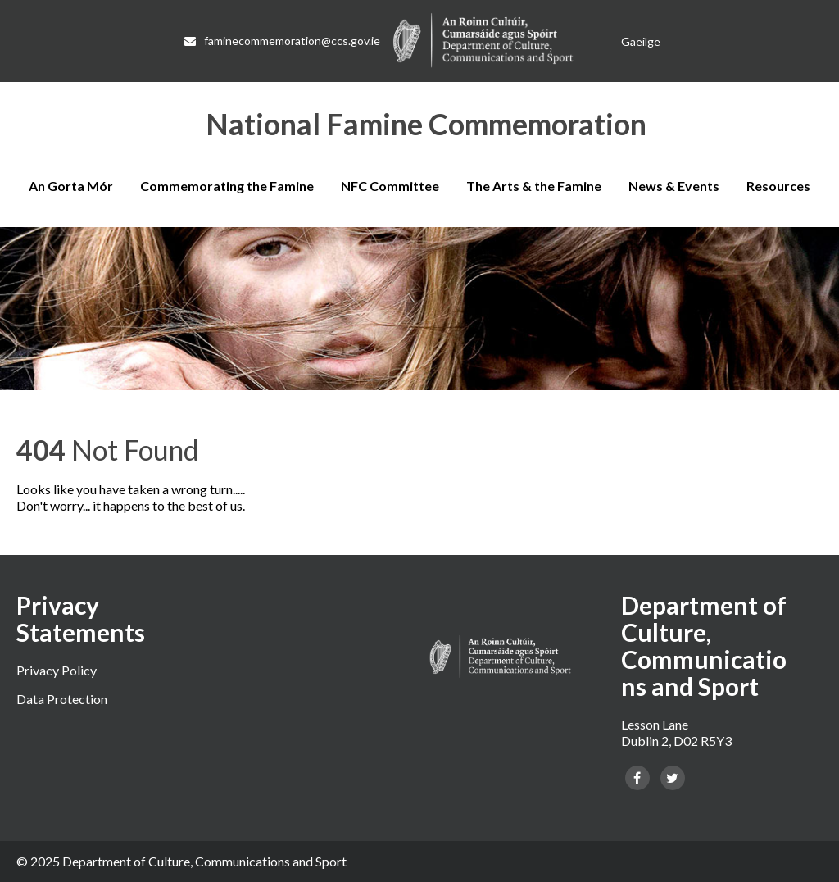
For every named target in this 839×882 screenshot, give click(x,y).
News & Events (673, 185)
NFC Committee (390, 185)
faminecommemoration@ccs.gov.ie (282, 41)
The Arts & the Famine (533, 185)
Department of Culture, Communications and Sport (204, 861)
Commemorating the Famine (227, 185)
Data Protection (61, 699)
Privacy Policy (56, 670)
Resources (778, 185)
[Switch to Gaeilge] (641, 41)
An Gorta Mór (71, 185)
